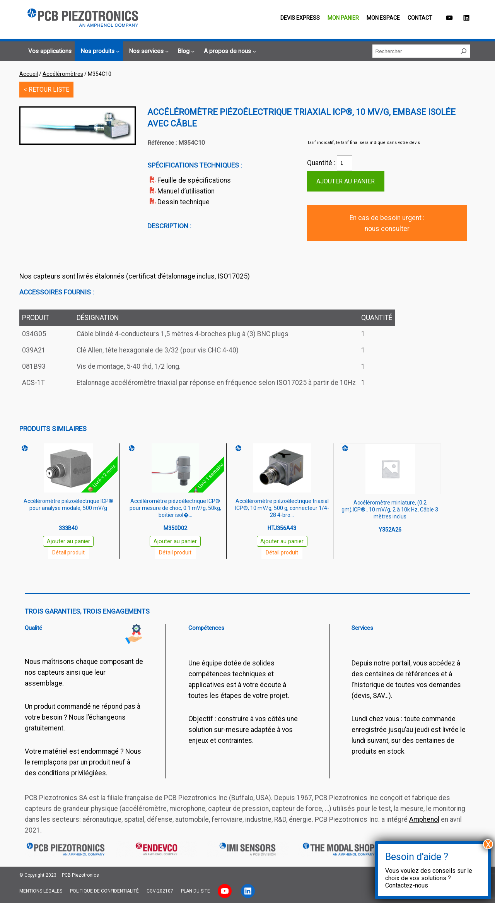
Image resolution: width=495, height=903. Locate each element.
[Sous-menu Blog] (185, 51)
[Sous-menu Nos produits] (98, 51)
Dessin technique (183, 202)
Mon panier (343, 18)
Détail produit (68, 552)
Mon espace (383, 18)
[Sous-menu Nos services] (147, 51)
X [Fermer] (488, 844)
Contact (420, 18)
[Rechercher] (463, 51)
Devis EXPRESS (300, 18)
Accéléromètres (63, 74)
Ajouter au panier (345, 181)
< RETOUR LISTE (46, 89)
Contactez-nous (406, 885)
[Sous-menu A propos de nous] (228, 51)
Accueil (28, 74)
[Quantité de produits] (344, 163)
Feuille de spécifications (194, 180)
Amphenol (424, 819)
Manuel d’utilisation (186, 191)
